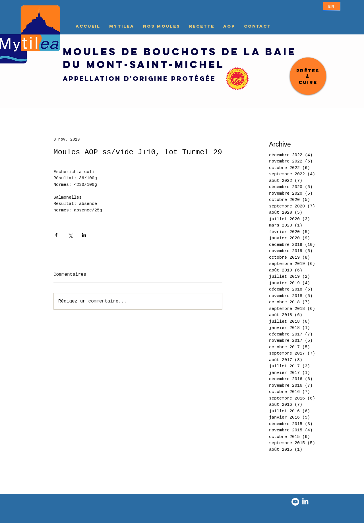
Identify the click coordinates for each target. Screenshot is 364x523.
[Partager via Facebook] (56, 235)
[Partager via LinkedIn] (84, 235)
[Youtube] (295, 502)
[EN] (331, 6)
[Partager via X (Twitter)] (70, 235)
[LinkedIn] (305, 502)
